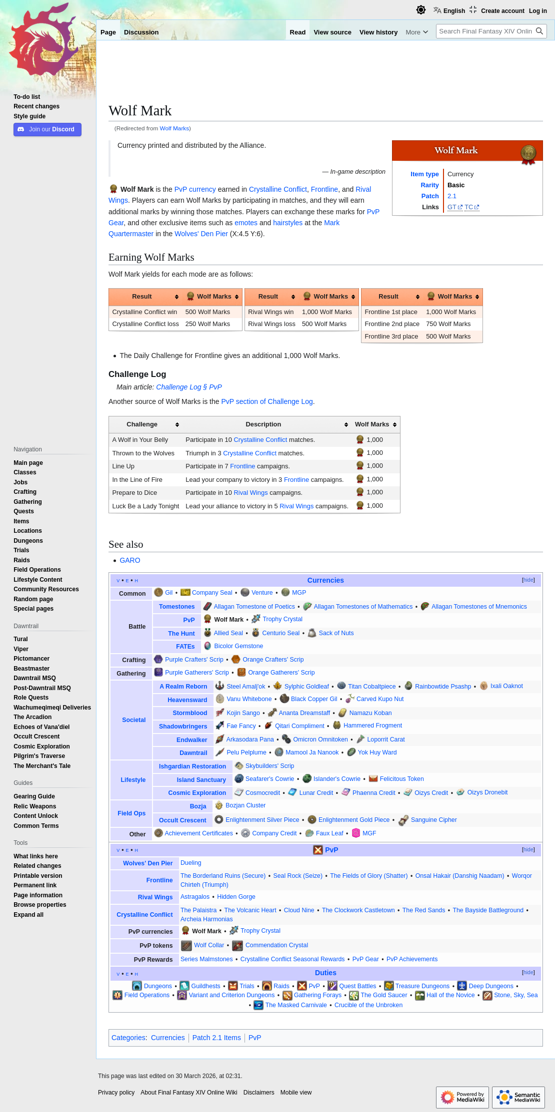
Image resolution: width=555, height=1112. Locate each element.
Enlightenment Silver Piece (262, 819)
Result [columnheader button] (142, 296)
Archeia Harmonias (206, 919)
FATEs (185, 646)
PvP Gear (365, 959)
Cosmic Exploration (197, 792)
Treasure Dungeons (423, 986)
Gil (168, 592)
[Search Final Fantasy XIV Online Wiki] (491, 31)
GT (452, 207)
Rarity (429, 185)
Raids (281, 986)
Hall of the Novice (450, 995)
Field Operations (147, 995)
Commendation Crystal (277, 945)
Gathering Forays (318, 995)
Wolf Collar (209, 945)
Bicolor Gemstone (239, 646)
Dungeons (158, 986)
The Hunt (181, 633)
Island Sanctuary (201, 779)
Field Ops (132, 813)
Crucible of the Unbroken (368, 1005)
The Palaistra (198, 910)
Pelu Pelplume (246, 752)
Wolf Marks (175, 128)
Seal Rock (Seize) (297, 875)
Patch (430, 196)
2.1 (452, 196)
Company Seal (212, 592)
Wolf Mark (137, 189)
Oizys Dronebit (488, 792)
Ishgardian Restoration (192, 766)
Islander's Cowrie (337, 778)
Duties (325, 973)
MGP (299, 592)
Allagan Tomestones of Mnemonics (479, 606)
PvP (180, 189)
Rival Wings (251, 492)
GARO (130, 560)
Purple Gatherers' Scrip (197, 672)
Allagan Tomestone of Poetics (254, 606)
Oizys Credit (431, 792)
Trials (247, 986)
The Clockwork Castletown (358, 910)
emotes (246, 223)
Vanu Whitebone (249, 699)
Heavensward (187, 700)
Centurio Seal (281, 633)
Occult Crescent (182, 820)
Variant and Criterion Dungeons (232, 995)
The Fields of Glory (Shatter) (369, 875)
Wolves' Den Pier (201, 234)
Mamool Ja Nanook (312, 752)
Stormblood (189, 713)
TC (468, 207)
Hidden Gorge (236, 896)
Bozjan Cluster (246, 805)
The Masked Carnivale (296, 1005)
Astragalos (195, 896)
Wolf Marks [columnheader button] (209, 296)
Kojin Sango (243, 713)
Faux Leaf (330, 833)
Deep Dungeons (491, 986)
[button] (29, 914)
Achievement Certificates (199, 833)
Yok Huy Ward (377, 752)
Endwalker (192, 740)
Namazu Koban (371, 713)
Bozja (198, 806)
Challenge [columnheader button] (142, 424)
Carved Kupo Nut (380, 699)
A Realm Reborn (183, 686)
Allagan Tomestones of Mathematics (363, 606)
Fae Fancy (241, 726)
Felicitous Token (402, 778)
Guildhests (206, 986)
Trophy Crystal (282, 619)
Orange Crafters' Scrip (273, 659)
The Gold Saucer (383, 995)
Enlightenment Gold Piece (354, 819)
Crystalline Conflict (278, 189)
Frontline (324, 189)
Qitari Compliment (299, 726)
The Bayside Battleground (488, 910)
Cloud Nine (299, 910)
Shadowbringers (183, 726)
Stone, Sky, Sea (516, 995)
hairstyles (287, 223)
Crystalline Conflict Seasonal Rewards (292, 959)
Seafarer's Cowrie (270, 778)
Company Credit (274, 833)
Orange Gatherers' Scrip (281, 672)
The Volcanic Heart (250, 910)
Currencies (326, 580)
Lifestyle (133, 779)
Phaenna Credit (374, 792)
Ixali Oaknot (506, 686)
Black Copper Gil (314, 699)
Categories (129, 1038)
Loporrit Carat (385, 739)
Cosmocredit (263, 792)
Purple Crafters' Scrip (194, 659)
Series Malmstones (206, 959)
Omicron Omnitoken (320, 739)
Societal (134, 720)
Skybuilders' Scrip (270, 765)
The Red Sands (424, 910)
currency (202, 189)
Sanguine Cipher (434, 819)
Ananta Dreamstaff (304, 713)
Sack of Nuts (336, 633)
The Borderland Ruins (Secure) (223, 875)
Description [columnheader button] (263, 424)
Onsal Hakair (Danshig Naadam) (460, 875)
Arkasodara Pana (250, 739)
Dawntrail (193, 752)
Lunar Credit (317, 792)
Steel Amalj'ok (245, 686)
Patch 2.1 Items (216, 1038)
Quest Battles (358, 986)
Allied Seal (228, 633)
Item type (424, 174)
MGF (369, 833)
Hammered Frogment (373, 726)
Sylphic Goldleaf (306, 686)
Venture (262, 592)
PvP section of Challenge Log (266, 401)
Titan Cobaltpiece (372, 686)
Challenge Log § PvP (189, 387)
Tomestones (177, 606)
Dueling (191, 862)
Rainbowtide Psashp (443, 686)
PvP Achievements (412, 959)
